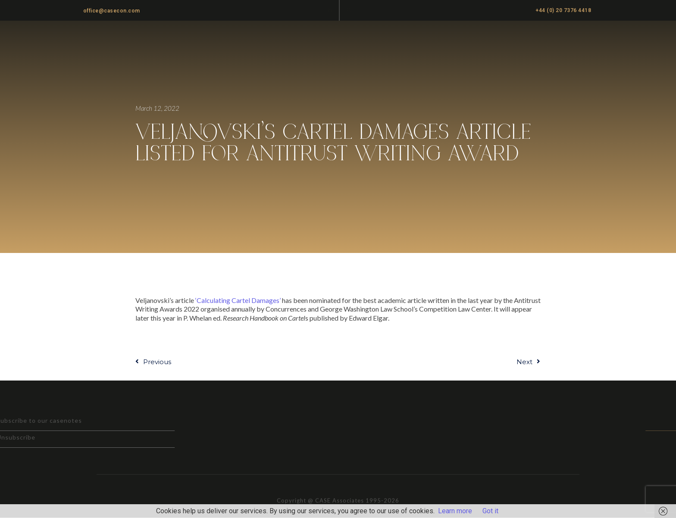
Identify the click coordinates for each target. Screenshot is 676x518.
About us (443, 39)
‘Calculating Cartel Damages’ (238, 300)
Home (342, 39)
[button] (349, 9)
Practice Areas (390, 39)
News (531, 39)
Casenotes (490, 39)
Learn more (455, 511)
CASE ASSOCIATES (102, 39)
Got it (490, 511)
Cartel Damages (582, 39)
